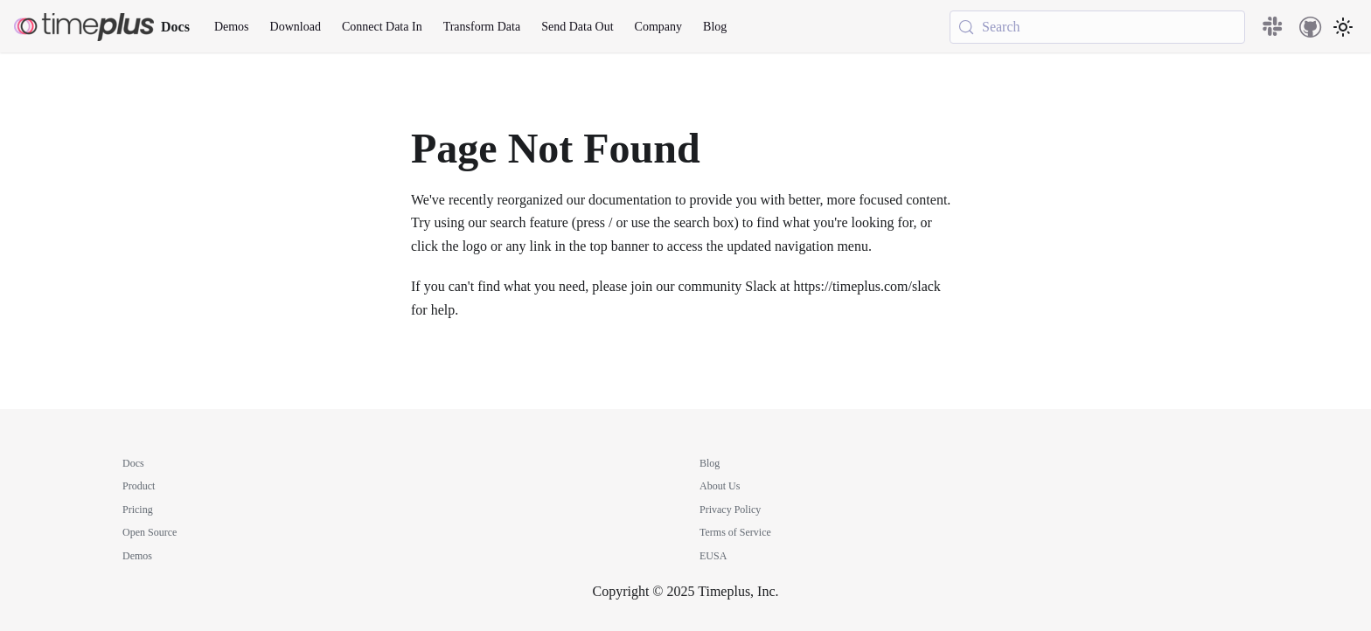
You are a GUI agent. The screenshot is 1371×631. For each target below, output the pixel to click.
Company (658, 26)
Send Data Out (577, 26)
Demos (231, 26)
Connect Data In (382, 26)
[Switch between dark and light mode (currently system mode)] (1343, 27)
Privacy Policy (730, 509)
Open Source (149, 532)
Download (295, 26)
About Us (719, 486)
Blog (715, 26)
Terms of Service (735, 532)
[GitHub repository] (1310, 27)
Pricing (137, 509)
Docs (133, 463)
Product (138, 486)
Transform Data (482, 26)
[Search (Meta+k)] (1097, 27)
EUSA (713, 556)
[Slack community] (1274, 27)
